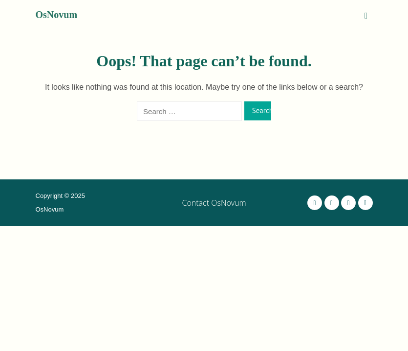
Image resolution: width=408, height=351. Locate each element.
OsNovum (57, 14)
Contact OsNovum (214, 202)
